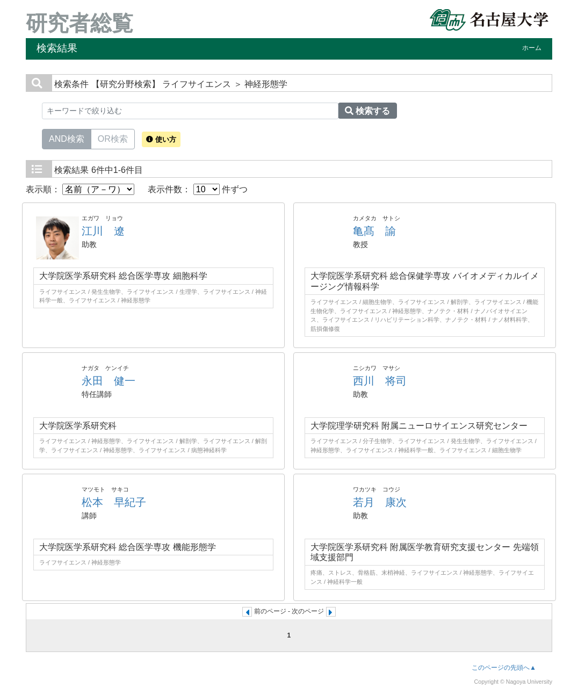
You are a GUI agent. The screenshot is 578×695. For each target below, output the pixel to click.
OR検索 (113, 138)
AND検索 (66, 138)
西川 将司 (380, 381)
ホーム (531, 48)
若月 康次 (380, 502)
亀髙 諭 (374, 231)
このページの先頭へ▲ (504, 667)
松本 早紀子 (114, 502)
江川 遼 (103, 231)
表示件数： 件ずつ (198, 189)
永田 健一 (108, 381)
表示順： (80, 189)
